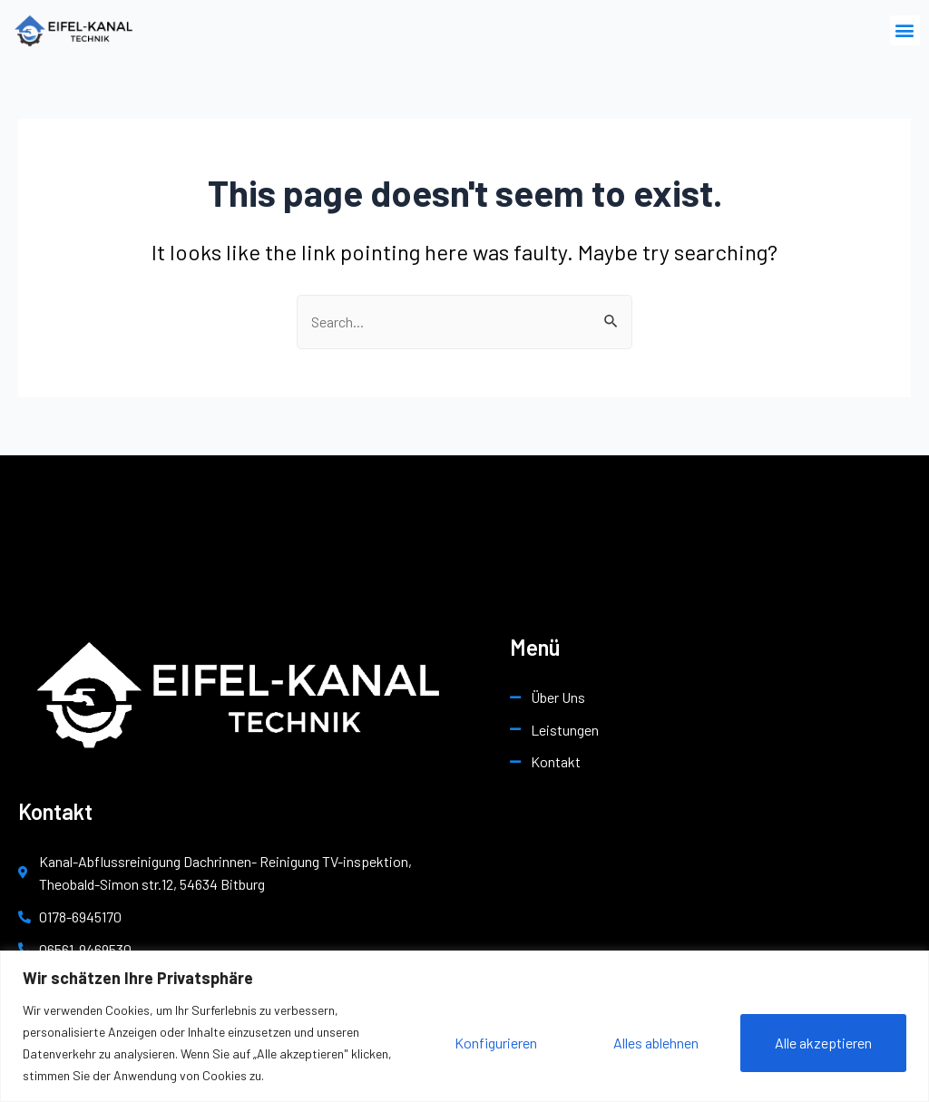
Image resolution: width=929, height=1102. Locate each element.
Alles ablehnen (656, 1042)
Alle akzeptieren (823, 1042)
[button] (905, 30)
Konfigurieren (496, 1042)
